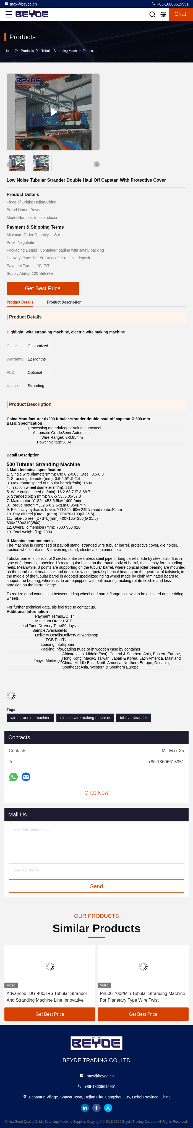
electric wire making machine (85, 718)
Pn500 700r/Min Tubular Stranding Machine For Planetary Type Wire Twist (142, 996)
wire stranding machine (30, 718)
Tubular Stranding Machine (61, 51)
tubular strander (133, 718)
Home (8, 51)
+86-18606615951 (170, 3)
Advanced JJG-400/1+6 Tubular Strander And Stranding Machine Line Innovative (47, 996)
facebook (96, 1108)
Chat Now (96, 793)
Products (27, 51)
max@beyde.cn (20, 3)
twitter (108, 1108)
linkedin (85, 1108)
